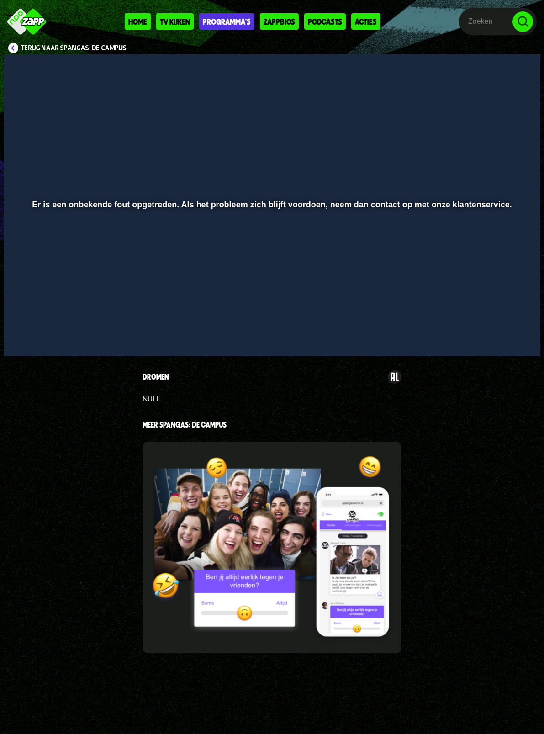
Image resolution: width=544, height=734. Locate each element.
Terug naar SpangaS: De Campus (74, 48)
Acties (366, 21)
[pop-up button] (502, 336)
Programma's (227, 21)
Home (137, 21)
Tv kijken (175, 21)
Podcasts (325, 21)
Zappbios (279, 21)
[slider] (271, 317)
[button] (22, 336)
